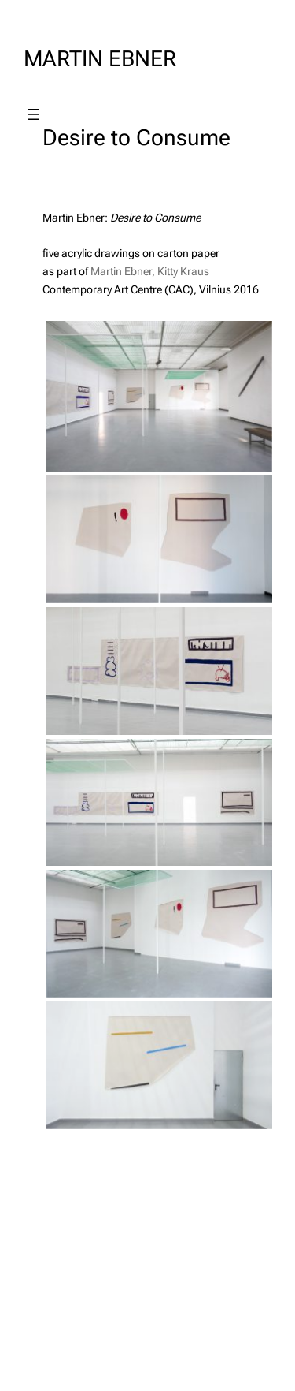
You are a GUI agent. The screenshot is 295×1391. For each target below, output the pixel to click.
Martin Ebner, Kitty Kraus (149, 271)
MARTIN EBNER (100, 59)
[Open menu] (33, 114)
